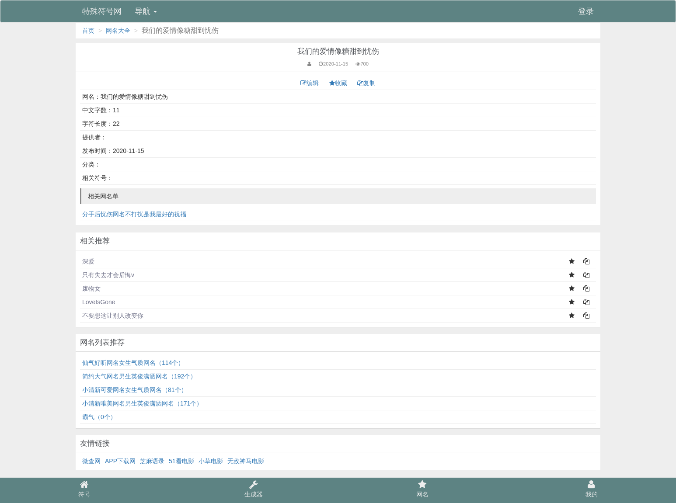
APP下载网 (120, 461)
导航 (146, 11)
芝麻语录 (152, 461)
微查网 (91, 461)
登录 (586, 11)
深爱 (88, 261)
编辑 (310, 83)
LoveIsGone (98, 301)
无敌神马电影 (245, 461)
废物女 (91, 288)
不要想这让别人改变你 (112, 315)
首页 (88, 30)
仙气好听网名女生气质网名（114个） (133, 362)
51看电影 (181, 461)
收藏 (339, 83)
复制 (366, 83)
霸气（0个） (99, 416)
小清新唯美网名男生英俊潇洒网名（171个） (142, 403)
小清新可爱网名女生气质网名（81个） (134, 389)
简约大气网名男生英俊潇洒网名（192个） (139, 376)
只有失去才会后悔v (108, 274)
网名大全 (118, 30)
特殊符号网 (102, 11)
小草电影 (211, 461)
